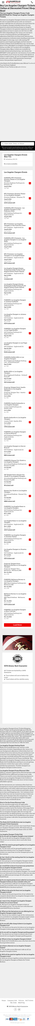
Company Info (12, 1000)
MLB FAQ (21, 1003)
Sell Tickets (29, 1000)
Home (4, 1000)
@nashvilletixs (21, 67)
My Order (13, 1003)
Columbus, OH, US (10, 159)
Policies (21, 1000)
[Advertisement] (17, 86)
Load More (17, 625)
